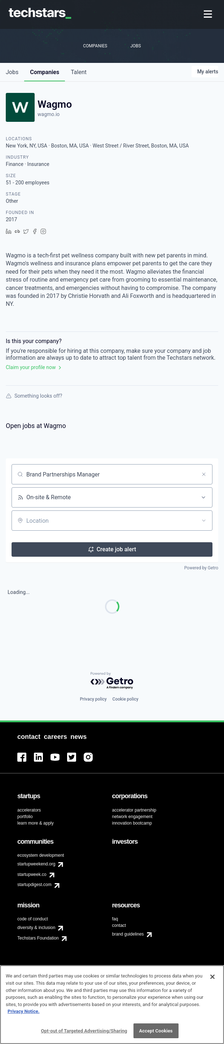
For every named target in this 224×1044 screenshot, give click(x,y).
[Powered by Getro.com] (112, 681)
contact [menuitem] (119, 925)
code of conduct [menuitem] (32, 918)
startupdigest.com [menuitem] (34, 884)
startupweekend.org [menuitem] (36, 864)
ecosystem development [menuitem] (40, 855)
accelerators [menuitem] (29, 810)
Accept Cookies (156, 1034)
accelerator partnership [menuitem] (134, 810)
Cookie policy (126, 699)
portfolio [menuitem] (25, 816)
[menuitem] (208, 15)
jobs (12, 72)
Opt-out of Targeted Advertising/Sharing (84, 1034)
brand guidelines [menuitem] (128, 934)
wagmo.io (49, 114)
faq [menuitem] (115, 918)
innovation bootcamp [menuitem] (132, 823)
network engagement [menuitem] (132, 816)
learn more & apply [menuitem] (35, 823)
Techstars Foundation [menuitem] (38, 938)
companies (44, 72)
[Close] (212, 981)
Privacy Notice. (24, 1015)
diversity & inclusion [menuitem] (36, 927)
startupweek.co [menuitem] (32, 874)
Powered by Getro (201, 567)
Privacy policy (93, 699)
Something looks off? (34, 396)
